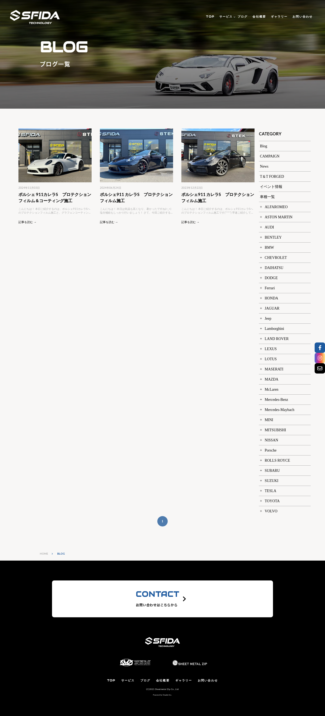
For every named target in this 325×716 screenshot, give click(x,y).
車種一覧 (267, 197)
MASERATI (274, 369)
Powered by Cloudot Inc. (162, 695)
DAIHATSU (274, 268)
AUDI (269, 227)
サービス (226, 16)
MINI (269, 420)
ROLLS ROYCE (277, 460)
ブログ (242, 16)
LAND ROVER (277, 339)
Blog (263, 146)
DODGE (271, 278)
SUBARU (272, 471)
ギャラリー (279, 16)
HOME (44, 553)
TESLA (270, 491)
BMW (269, 247)
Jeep (268, 318)
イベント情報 (271, 187)
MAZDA (271, 379)
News (264, 166)
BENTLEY (273, 237)
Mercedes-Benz (276, 400)
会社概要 (259, 16)
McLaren (271, 389)
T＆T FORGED (272, 176)
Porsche (270, 450)
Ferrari (270, 288)
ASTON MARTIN (278, 217)
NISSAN (271, 440)
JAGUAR (272, 308)
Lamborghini (274, 329)
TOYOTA (272, 501)
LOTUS (271, 359)
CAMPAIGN (269, 156)
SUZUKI (271, 481)
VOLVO (271, 511)
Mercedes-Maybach (279, 410)
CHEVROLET (276, 258)
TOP (210, 16)
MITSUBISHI (275, 430)
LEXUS (271, 349)
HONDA (271, 298)
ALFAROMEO (276, 207)
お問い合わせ (302, 16)
